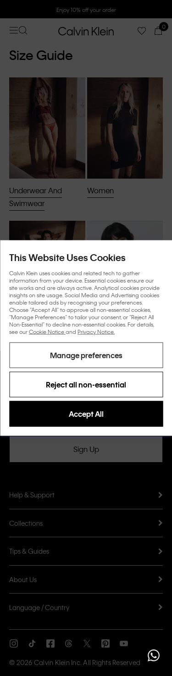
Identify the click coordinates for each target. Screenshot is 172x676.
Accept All (86, 414)
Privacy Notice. (96, 331)
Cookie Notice (47, 331)
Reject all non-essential (86, 384)
